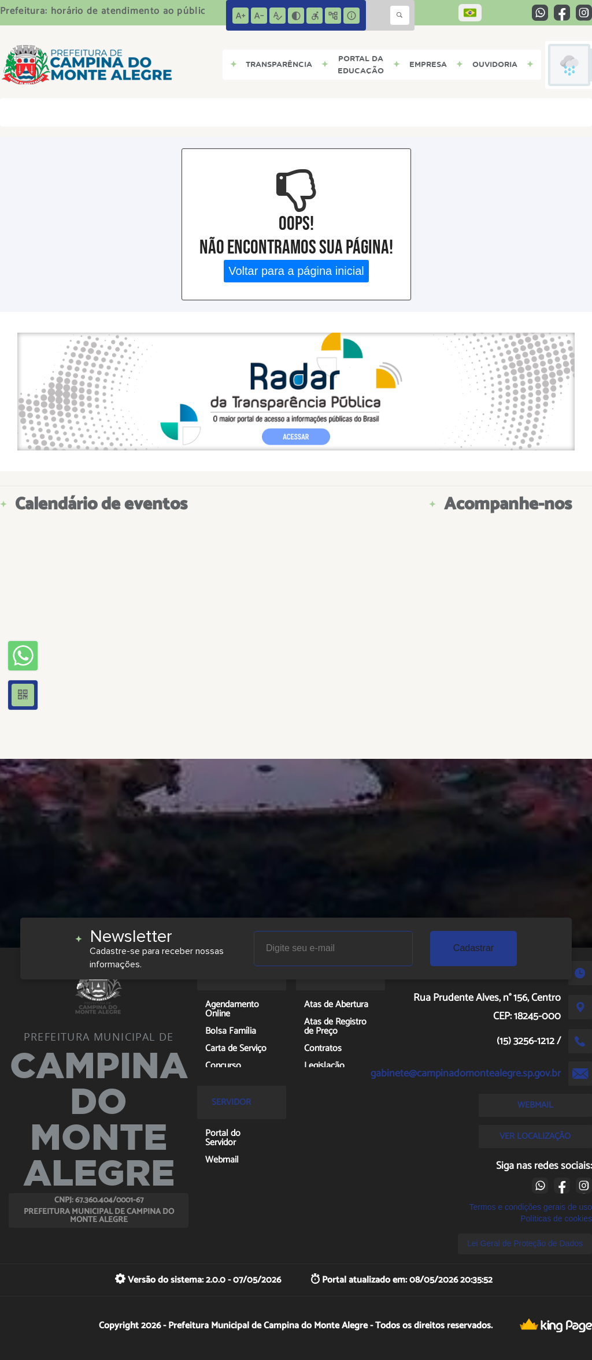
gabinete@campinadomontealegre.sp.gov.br (466, 1073)
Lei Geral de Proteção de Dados (525, 1243)
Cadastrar (473, 948)
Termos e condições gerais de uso (530, 1207)
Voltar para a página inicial (296, 270)
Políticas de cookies (556, 1218)
